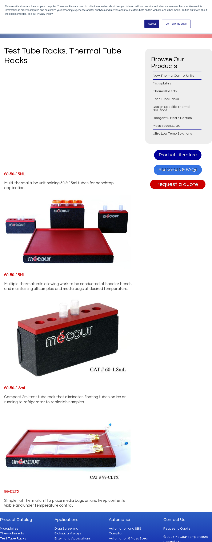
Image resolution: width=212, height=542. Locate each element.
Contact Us (174, 514)
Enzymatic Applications (73, 532)
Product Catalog (16, 514)
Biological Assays (68, 527)
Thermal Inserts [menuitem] (165, 91)
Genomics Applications (72, 537)
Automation (120, 514)
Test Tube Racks (13, 532)
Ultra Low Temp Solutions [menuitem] (172, 133)
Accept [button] (152, 23)
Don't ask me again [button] (176, 23)
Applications (66, 514)
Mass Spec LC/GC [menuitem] (166, 125)
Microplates (9, 523)
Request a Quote (177, 523)
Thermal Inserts (12, 527)
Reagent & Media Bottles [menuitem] (172, 118)
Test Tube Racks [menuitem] (166, 99)
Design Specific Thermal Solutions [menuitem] (171, 108)
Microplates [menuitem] (162, 83)
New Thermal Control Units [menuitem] (173, 75)
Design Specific (12, 537)
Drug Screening (66, 523)
